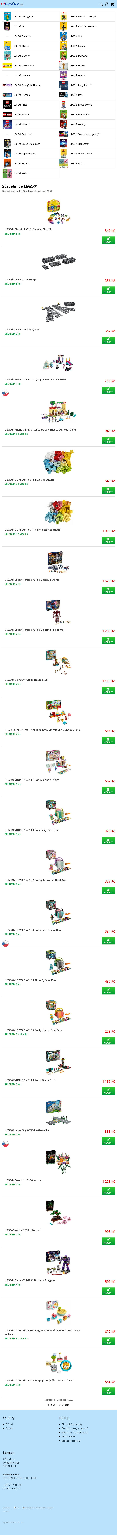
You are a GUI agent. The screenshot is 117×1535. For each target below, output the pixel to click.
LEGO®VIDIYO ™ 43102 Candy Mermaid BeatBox (35, 880)
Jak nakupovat (69, 1436)
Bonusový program (71, 1440)
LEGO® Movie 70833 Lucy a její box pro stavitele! (36, 379)
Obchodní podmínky (72, 1424)
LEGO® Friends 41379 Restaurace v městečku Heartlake (40, 429)
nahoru (7, 1507)
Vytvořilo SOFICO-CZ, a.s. (13, 1522)
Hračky (18, 191)
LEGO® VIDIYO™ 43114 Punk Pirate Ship (30, 1080)
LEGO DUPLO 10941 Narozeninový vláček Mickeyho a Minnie (43, 730)
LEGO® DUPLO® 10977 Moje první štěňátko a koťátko (39, 1380)
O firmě (9, 1424)
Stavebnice (28, 191)
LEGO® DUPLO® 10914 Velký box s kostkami (33, 529)
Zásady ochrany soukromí (75, 1428)
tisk (17, 1507)
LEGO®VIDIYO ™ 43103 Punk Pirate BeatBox (33, 930)
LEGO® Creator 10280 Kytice (23, 1180)
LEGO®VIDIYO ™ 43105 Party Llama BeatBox (33, 1030)
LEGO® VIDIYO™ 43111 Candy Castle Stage (32, 780)
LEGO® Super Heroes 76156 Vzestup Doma (32, 579)
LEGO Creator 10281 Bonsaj (22, 1230)
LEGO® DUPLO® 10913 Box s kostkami (29, 479)
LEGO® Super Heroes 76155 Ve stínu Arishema (34, 630)
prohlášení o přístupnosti (35, 1507)
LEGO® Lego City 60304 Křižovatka (27, 1130)
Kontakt (9, 1428)
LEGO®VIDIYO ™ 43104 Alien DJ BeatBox (30, 980)
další (67, 1404)
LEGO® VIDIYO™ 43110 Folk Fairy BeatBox (32, 830)
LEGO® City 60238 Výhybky (22, 329)
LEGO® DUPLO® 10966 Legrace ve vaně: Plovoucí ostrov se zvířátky (42, 1332)
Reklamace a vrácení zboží (75, 1432)
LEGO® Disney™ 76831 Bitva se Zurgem (30, 1280)
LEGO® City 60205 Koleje (20, 279)
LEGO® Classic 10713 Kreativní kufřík (28, 229)
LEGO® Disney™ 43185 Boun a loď (26, 680)
